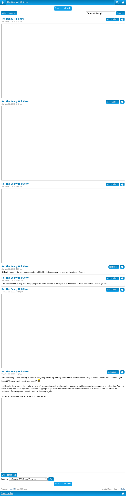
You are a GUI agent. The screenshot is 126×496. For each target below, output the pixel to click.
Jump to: (4, 479)
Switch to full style (63, 8)
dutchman (113, 372)
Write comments (9, 13)
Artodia (122, 489)
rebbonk (113, 267)
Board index (7, 493)
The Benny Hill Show (17, 2)
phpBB (12, 489)
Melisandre (112, 19)
